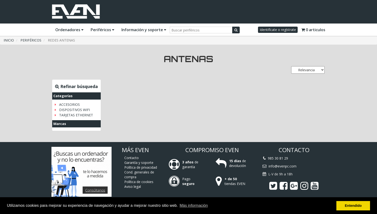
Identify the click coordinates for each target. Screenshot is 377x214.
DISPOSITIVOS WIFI (74, 109)
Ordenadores (69, 29)
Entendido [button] (353, 206)
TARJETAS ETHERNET (76, 115)
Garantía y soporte (138, 162)
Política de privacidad (140, 167)
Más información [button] (194, 205)
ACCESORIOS (69, 104)
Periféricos (102, 29)
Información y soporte (143, 29)
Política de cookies (138, 181)
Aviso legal (132, 186)
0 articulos (313, 29)
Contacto (131, 157)
